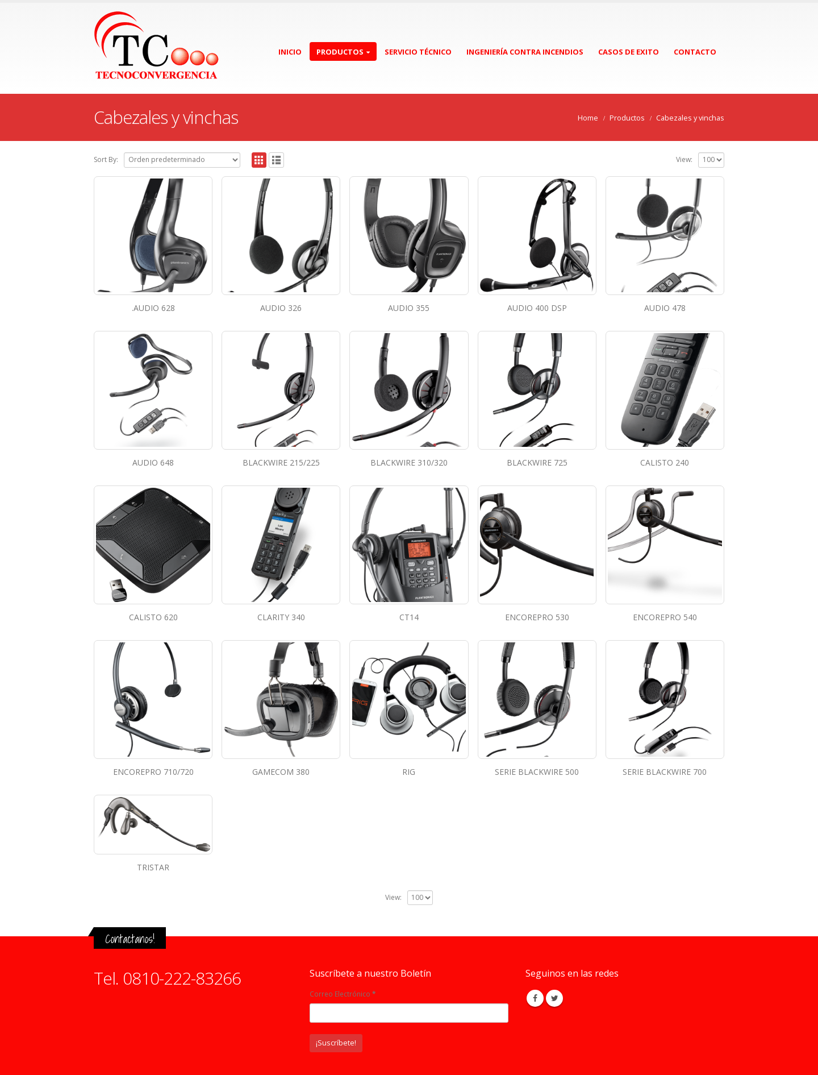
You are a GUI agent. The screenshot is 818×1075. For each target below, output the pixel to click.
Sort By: (106, 159)
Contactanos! (130, 938)
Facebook (535, 998)
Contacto (695, 52)
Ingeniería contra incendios (524, 52)
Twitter (554, 998)
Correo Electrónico (342, 993)
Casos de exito (628, 52)
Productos (340, 52)
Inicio (290, 52)
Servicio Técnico (418, 52)
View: (684, 159)
